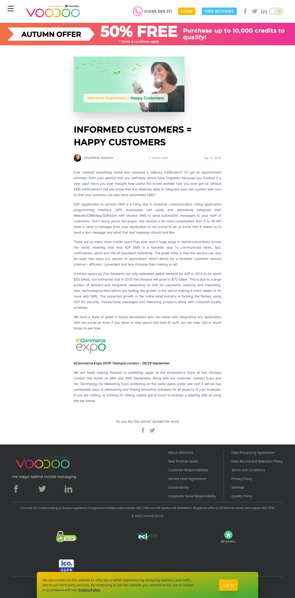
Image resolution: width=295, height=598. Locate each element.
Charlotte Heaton (98, 157)
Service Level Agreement (187, 478)
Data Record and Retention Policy (257, 461)
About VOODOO (180, 452)
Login (186, 11)
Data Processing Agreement (252, 452)
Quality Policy (241, 496)
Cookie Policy (89, 590)
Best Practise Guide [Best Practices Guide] (183, 461)
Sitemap (237, 487)
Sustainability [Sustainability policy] (178, 487)
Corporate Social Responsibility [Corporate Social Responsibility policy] (192, 496)
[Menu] (11, 9)
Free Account (219, 11)
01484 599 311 (158, 11)
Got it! (228, 585)
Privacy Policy (241, 478)
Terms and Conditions (248, 470)
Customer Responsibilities (188, 470)
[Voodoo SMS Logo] (53, 12)
